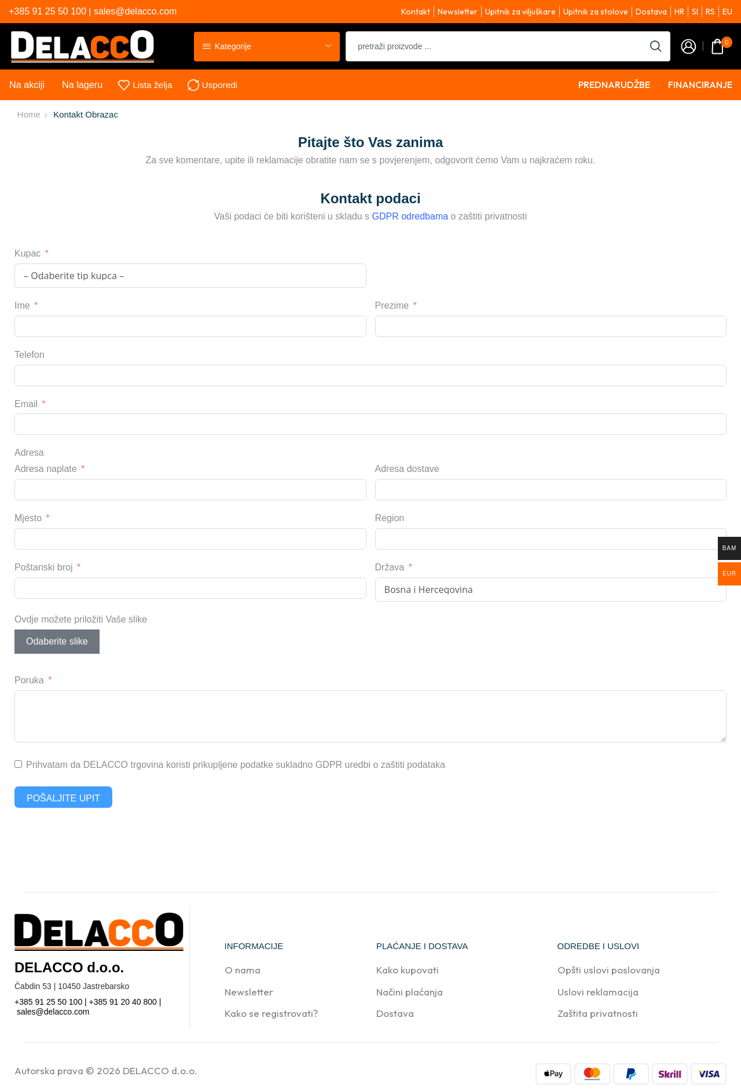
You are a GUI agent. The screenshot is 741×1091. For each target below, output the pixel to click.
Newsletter (249, 992)
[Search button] (655, 46)
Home (29, 114)
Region (390, 518)
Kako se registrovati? (271, 1013)
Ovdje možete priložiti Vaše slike (80, 619)
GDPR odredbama (410, 216)
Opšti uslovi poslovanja (608, 970)
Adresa (29, 452)
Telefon (29, 355)
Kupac (27, 253)
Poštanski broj (43, 567)
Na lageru (82, 84)
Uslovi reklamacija (598, 992)
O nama (243, 970)
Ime (22, 305)
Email (26, 404)
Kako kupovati (407, 970)
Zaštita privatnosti (597, 1013)
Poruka (29, 680)
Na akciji (27, 84)
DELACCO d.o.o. (160, 1070)
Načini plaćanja (409, 992)
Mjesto (28, 518)
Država (390, 567)
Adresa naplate (45, 469)
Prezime (392, 305)
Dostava (395, 1013)
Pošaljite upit (63, 798)
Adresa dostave (407, 469)
